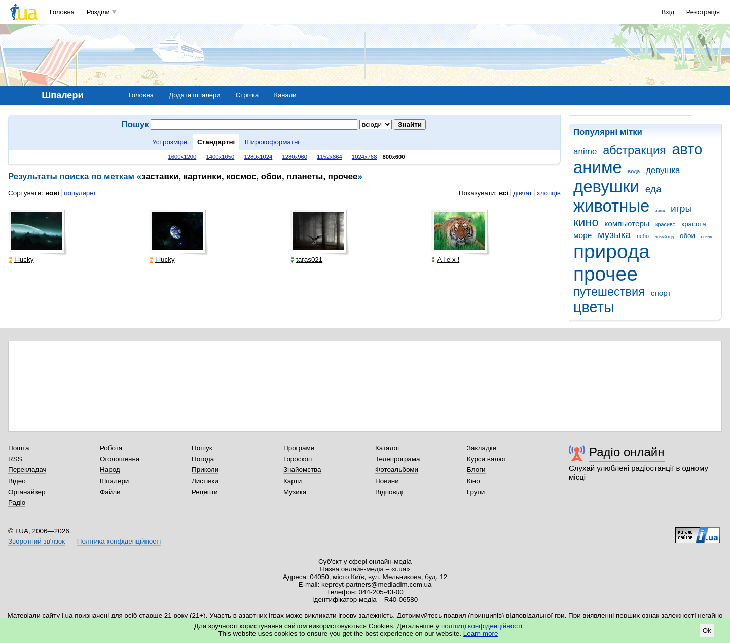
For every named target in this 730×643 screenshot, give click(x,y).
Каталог (387, 448)
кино (586, 222)
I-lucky (21, 259)
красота (693, 224)
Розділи (98, 12)
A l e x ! (445, 259)
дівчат (522, 193)
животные (611, 205)
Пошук (202, 448)
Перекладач (27, 469)
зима (660, 210)
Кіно (473, 481)
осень (706, 236)
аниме (597, 167)
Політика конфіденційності (119, 541)
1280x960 (294, 157)
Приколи (205, 469)
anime (585, 151)
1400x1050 (220, 157)
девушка (663, 170)
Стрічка (247, 95)
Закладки (481, 448)
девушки (606, 186)
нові (52, 193)
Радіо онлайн (627, 452)
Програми (298, 448)
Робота (111, 448)
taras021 (306, 259)
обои (687, 236)
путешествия (609, 291)
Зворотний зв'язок (36, 541)
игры (681, 208)
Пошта (18, 448)
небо (643, 236)
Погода (203, 459)
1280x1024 (258, 157)
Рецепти (205, 492)
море (582, 235)
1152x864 (329, 157)
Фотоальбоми (396, 469)
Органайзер (26, 492)
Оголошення (119, 459)
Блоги (476, 469)
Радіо (16, 502)
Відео (17, 481)
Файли (110, 492)
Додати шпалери (194, 95)
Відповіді (389, 492)
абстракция (634, 150)
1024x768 (364, 157)
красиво (665, 224)
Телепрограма (397, 459)
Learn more (480, 633)
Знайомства (302, 469)
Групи (476, 492)
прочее (605, 274)
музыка (614, 234)
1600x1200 (182, 157)
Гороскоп (297, 459)
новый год (664, 236)
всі (503, 193)
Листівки (205, 481)
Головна (62, 12)
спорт (661, 293)
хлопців (549, 193)
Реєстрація (703, 12)
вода (634, 171)
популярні (79, 193)
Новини (387, 481)
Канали (285, 95)
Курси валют (486, 459)
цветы (593, 307)
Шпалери (114, 481)
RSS (15, 459)
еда (653, 189)
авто (687, 149)
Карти (292, 481)
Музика (294, 492)
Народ (110, 469)
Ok (707, 630)
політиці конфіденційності (481, 626)
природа (611, 251)
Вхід (668, 12)
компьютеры (626, 223)
